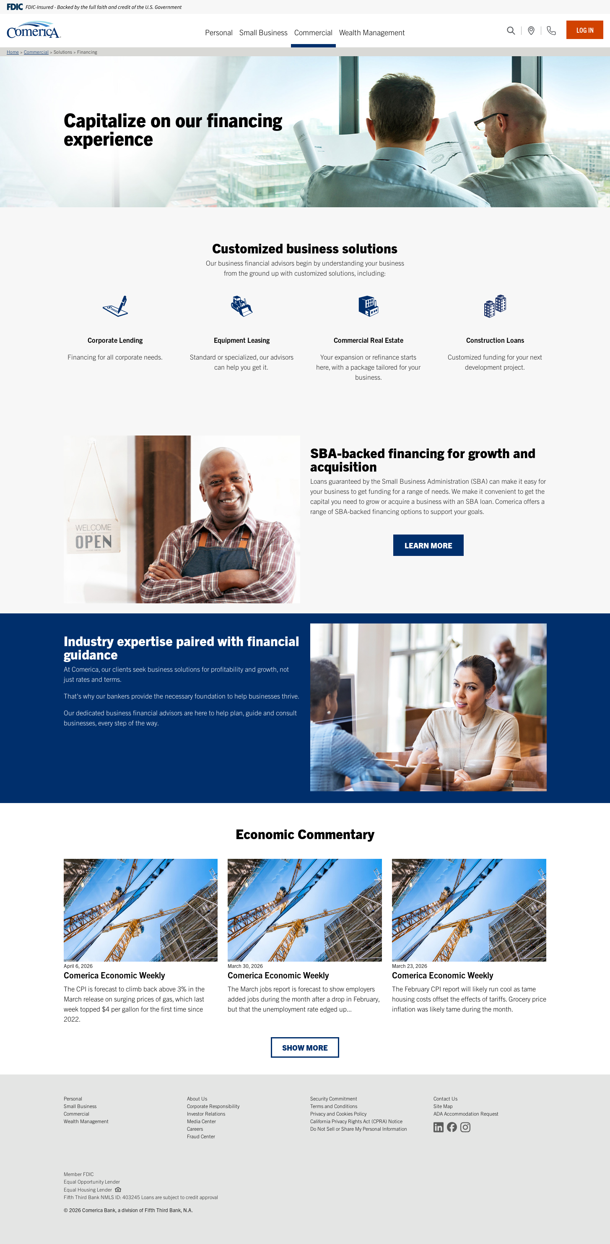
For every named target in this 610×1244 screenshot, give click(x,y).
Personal (219, 32)
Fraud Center (201, 1136)
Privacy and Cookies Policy (338, 1113)
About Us (197, 1098)
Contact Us (445, 1098)
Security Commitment (333, 1098)
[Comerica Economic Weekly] (141, 941)
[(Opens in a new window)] (531, 30)
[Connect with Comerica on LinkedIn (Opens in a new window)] (438, 1126)
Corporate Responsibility (213, 1106)
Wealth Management (372, 32)
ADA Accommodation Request (465, 1113)
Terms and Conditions (333, 1106)
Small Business (263, 32)
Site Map (443, 1106)
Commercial (313, 32)
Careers (195, 1128)
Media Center (201, 1121)
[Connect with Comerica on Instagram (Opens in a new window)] (465, 1126)
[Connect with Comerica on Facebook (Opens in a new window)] (452, 1126)
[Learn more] (428, 545)
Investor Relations (206, 1113)
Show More (305, 1047)
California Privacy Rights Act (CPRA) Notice (356, 1121)
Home (13, 52)
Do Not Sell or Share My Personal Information (358, 1128)
